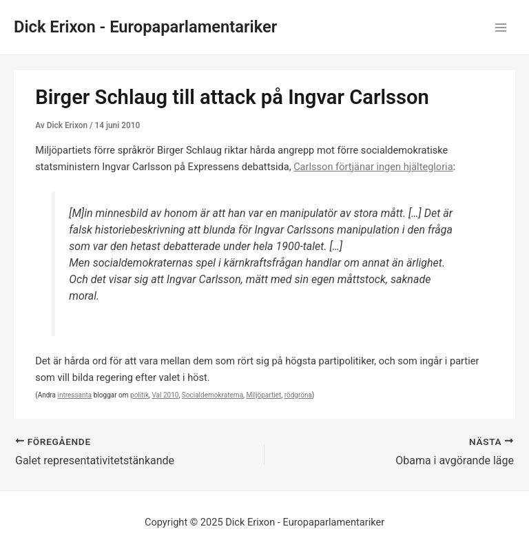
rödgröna (298, 395)
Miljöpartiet (264, 395)
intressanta (74, 395)
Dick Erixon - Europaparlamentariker (145, 27)
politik (139, 395)
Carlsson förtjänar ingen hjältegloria (373, 166)
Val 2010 (165, 395)
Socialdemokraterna (212, 395)
